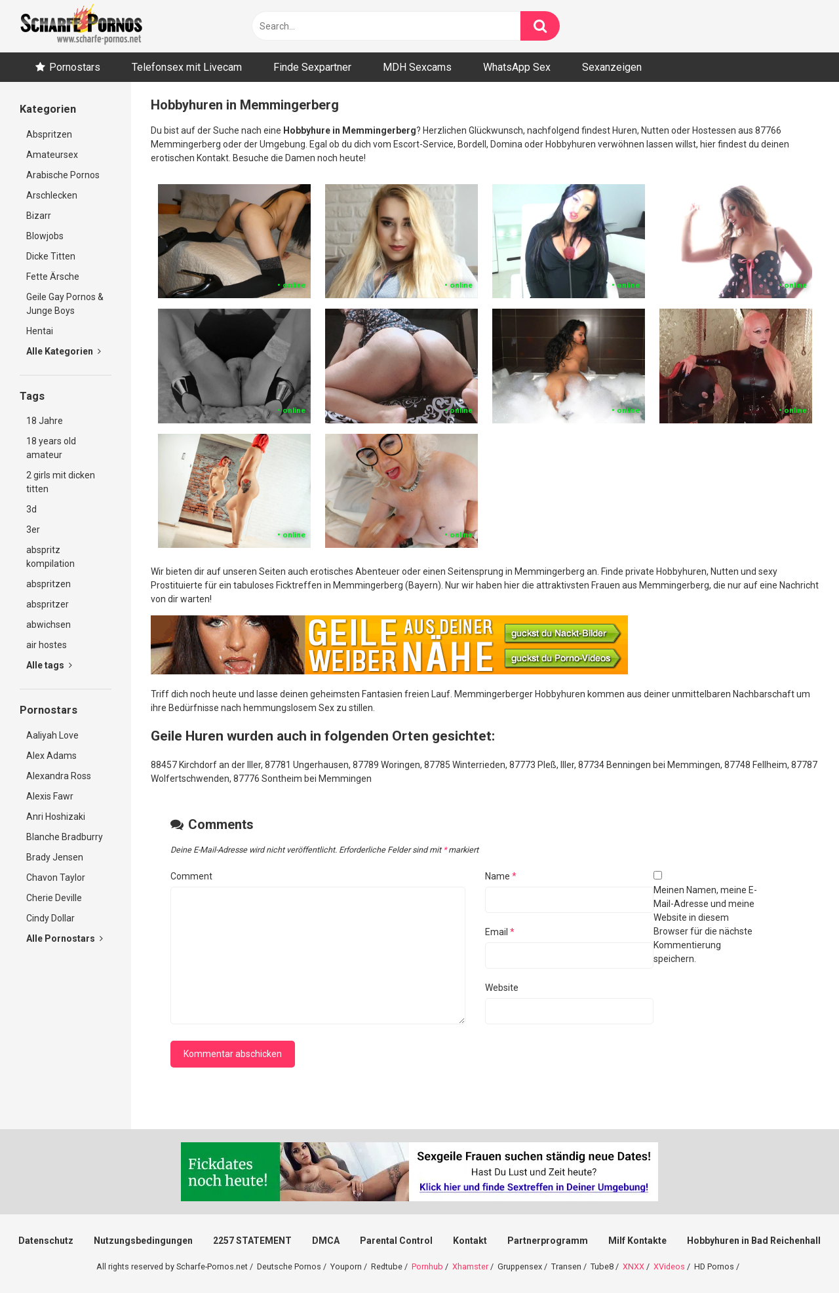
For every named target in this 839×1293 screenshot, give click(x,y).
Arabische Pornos (63, 175)
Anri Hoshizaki (55, 816)
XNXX (633, 1266)
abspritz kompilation (50, 557)
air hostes (46, 645)
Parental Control (396, 1240)
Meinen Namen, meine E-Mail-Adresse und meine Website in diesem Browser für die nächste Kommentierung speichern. (705, 924)
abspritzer (47, 604)
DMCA (326, 1240)
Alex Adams (51, 755)
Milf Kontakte (637, 1240)
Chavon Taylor (55, 877)
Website (501, 987)
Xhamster (470, 1266)
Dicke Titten (50, 256)
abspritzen (48, 584)
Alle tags (49, 665)
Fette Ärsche (52, 276)
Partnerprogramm (547, 1240)
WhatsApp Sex (517, 67)
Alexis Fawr (49, 796)
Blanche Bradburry (64, 837)
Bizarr (38, 215)
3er (33, 529)
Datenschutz (45, 1240)
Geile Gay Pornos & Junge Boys (65, 304)
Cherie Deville (54, 898)
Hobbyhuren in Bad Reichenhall (754, 1240)
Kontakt (470, 1240)
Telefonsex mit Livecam (187, 67)
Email (500, 932)
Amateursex (52, 154)
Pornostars (74, 67)
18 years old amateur (51, 448)
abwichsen (48, 624)
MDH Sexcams (417, 67)
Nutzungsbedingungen (143, 1240)
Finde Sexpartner (312, 67)
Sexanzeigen (612, 67)
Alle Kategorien (63, 351)
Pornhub (427, 1266)
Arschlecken (51, 195)
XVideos (669, 1266)
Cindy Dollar (50, 918)
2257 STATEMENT (252, 1240)
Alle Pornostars (64, 938)
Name (501, 876)
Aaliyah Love (52, 735)
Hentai (39, 331)
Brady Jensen (54, 857)
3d (31, 509)
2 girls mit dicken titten (60, 482)
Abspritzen (49, 134)
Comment (191, 876)
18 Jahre (44, 420)
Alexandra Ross (58, 776)
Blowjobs (45, 236)
